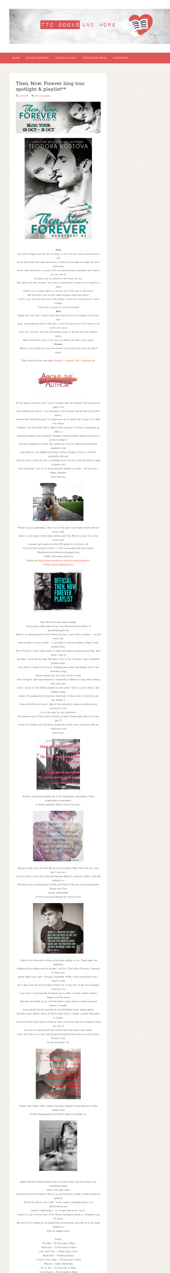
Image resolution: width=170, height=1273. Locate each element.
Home (17, 59)
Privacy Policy (70, 59)
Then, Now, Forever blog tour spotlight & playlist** (50, 88)
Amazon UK (72, 362)
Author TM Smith (101, 59)
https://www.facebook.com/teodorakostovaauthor (64, 562)
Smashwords (88, 362)
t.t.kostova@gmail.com (62, 566)
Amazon (58, 362)
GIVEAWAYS (129, 59)
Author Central (40, 59)
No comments (42, 97)
